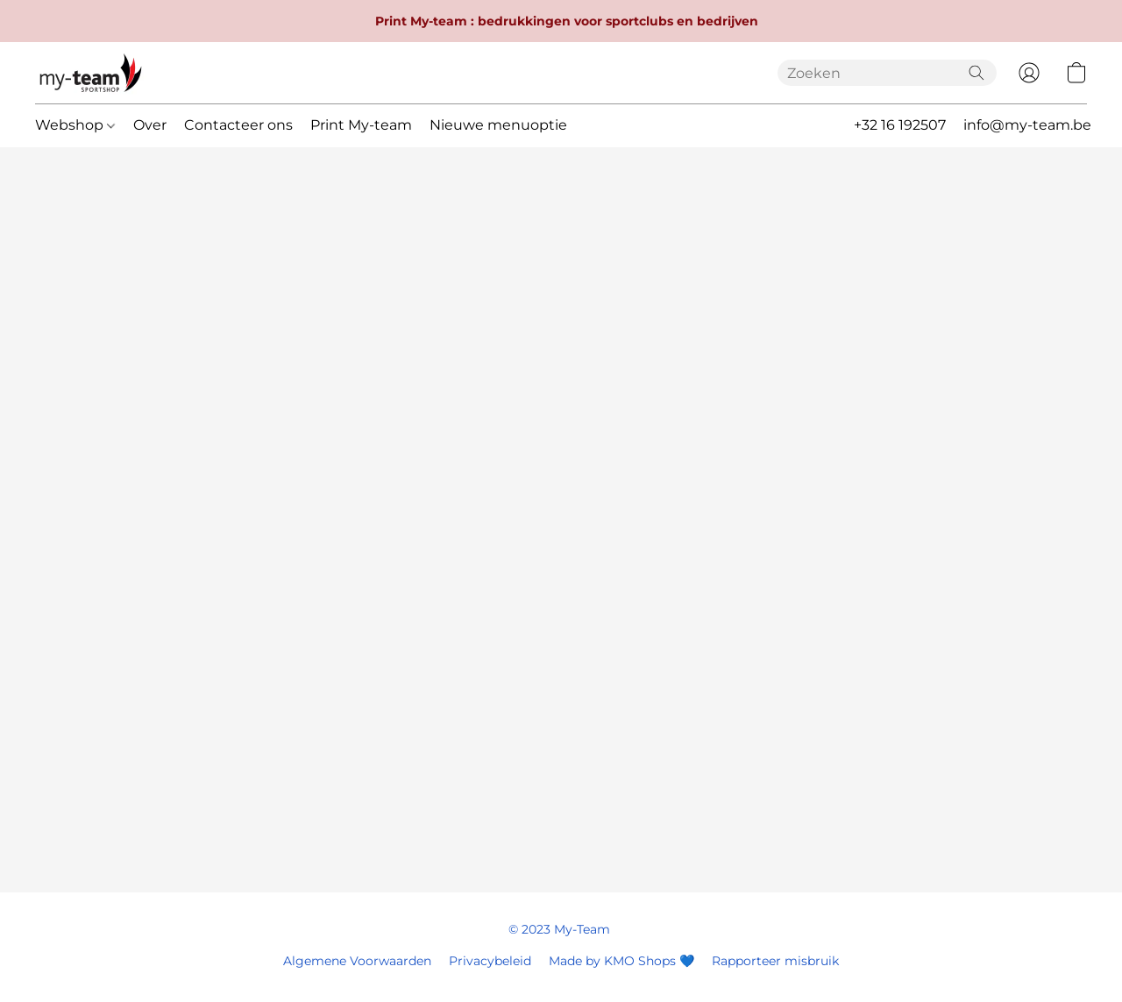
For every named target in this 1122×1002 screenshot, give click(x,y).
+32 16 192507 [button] (900, 125)
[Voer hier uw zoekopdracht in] (887, 73)
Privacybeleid (490, 961)
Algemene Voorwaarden (357, 961)
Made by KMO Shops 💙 (621, 961)
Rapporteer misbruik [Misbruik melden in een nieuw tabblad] (775, 961)
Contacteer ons (238, 125)
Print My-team (361, 125)
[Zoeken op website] (976, 72)
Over (150, 125)
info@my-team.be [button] (1027, 125)
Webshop (75, 125)
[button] (90, 73)
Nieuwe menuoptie (498, 125)
